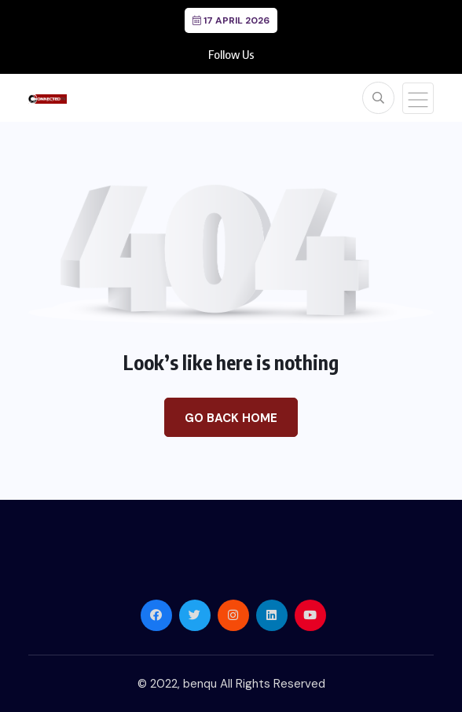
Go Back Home (231, 418)
